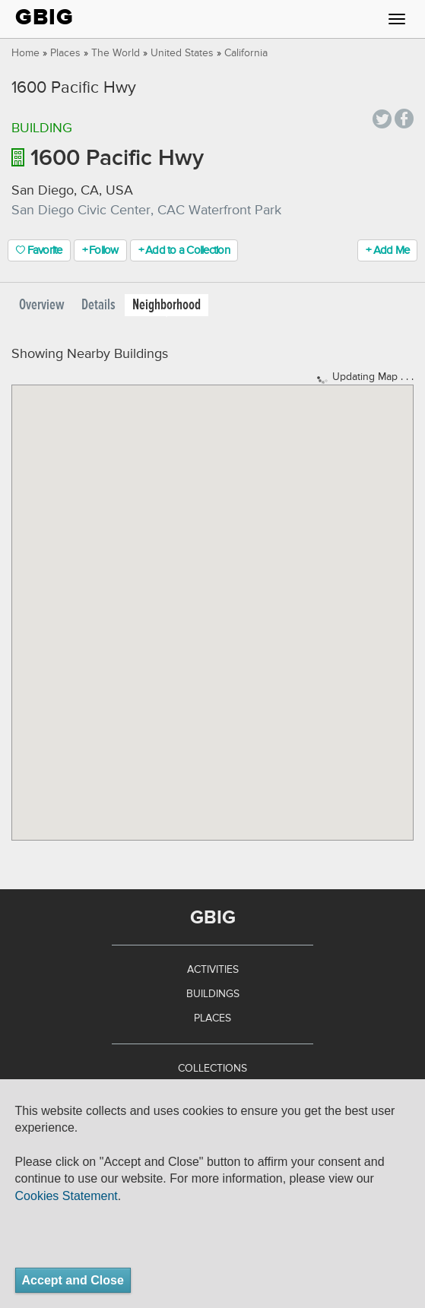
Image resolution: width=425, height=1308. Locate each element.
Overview (42, 305)
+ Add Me (387, 250)
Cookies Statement (66, 1195)
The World (115, 53)
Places (65, 53)
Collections (212, 1068)
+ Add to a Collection (184, 250)
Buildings (212, 994)
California (246, 53)
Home (25, 53)
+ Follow (100, 250)
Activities (213, 969)
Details (98, 305)
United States (182, 53)
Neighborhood (166, 305)
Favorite (39, 250)
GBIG (44, 17)
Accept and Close (73, 1280)
